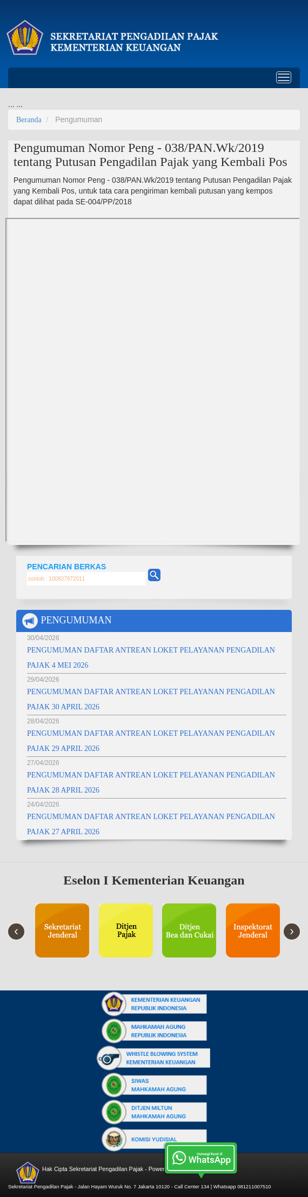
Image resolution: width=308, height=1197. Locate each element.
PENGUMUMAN (67, 621)
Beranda (29, 120)
